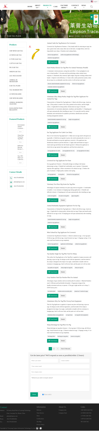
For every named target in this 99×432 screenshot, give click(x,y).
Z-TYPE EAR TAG (15, 59)
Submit (34, 395)
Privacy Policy (40, 426)
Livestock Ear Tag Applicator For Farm (60, 162)
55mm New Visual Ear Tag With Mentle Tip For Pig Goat (21, 137)
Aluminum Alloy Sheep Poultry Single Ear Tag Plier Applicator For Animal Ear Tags (68, 100)
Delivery (39, 411)
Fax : (1, 423)
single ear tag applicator (74, 121)
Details (63, 62)
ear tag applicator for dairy (83, 152)
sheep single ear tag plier (66, 269)
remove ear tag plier (75, 337)
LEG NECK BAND (15, 76)
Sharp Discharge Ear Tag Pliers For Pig (60, 326)
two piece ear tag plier (64, 197)
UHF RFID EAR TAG (16, 51)
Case (56, 6)
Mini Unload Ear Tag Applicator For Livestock (63, 234)
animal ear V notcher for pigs (81, 292)
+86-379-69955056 (19, 177)
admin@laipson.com (19, 182)
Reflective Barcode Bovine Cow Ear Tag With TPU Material (21, 147)
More (20, 131)
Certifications (40, 420)
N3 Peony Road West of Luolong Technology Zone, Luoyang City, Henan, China (19, 413)
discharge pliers (51, 337)
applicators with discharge (67, 245)
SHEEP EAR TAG (15, 71)
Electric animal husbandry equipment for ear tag (59, 85)
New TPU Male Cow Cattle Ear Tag (20, 157)
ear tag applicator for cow (68, 152)
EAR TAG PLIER (14, 86)
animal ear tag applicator (53, 124)
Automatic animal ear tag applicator (56, 89)
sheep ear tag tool (79, 269)
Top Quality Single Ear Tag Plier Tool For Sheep (63, 255)
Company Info (62, 411)
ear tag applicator (52, 176)
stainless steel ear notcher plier (65, 292)
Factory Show (64, 6)
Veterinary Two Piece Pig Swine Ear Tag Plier (62, 186)
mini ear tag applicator (53, 54)
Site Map (39, 423)
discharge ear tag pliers (63, 337)
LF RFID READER (15, 94)
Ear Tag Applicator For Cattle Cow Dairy (61, 134)
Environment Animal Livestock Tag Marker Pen (21, 126)
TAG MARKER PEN (15, 90)
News (83, 6)
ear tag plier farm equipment (81, 316)
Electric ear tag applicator (78, 85)
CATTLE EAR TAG (15, 63)
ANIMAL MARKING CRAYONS (16, 103)
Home (30, 6)
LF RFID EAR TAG (15, 55)
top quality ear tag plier (53, 269)
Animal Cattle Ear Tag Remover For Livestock (63, 43)
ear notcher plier (51, 292)
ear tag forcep (69, 316)
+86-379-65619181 (19, 186)
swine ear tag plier (52, 197)
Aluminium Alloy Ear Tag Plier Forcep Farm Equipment (66, 302)
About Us (37, 6)
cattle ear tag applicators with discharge (70, 54)
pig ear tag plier (75, 197)
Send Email (52, 62)
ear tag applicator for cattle (54, 152)
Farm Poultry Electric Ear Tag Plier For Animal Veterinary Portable (67, 69)
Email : (2, 417)
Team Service (40, 414)
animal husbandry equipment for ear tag (57, 121)
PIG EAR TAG (14, 67)
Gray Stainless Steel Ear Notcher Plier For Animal (64, 279)
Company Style (63, 414)
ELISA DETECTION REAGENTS (15, 109)
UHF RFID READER (16, 98)
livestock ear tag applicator (73, 176)
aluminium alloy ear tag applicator (55, 316)
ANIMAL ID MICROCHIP (13, 80)
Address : (2, 411)
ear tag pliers (61, 176)
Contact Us (75, 6)
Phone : (2, 420)
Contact (3, 408)
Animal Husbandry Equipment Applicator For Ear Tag (65, 207)
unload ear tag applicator (53, 57)
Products (47, 6)
